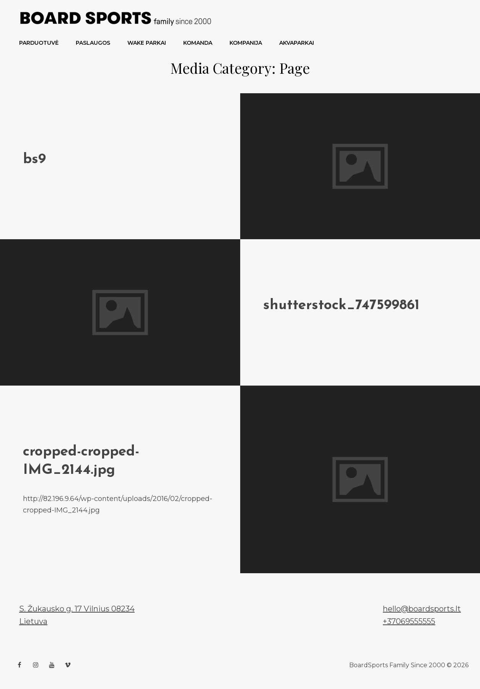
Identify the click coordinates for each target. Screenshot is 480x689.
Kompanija (245, 42)
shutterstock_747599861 (341, 305)
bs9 (34, 159)
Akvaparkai (296, 42)
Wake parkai (146, 42)
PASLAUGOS (93, 42)
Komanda (197, 42)
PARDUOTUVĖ (39, 42)
